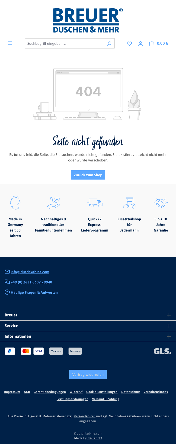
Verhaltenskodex (156, 392)
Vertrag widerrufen (88, 374)
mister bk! (94, 438)
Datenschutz (130, 392)
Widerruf (76, 392)
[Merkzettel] (129, 43)
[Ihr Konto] (140, 43)
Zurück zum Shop (88, 175)
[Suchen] (109, 43)
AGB (27, 392)
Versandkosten (85, 416)
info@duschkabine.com (30, 272)
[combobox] (64, 43)
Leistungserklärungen (72, 399)
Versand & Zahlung (105, 399)
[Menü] (10, 43)
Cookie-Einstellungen (102, 392)
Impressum (12, 392)
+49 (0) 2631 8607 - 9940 (31, 282)
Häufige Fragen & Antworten (34, 292)
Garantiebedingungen (50, 392)
